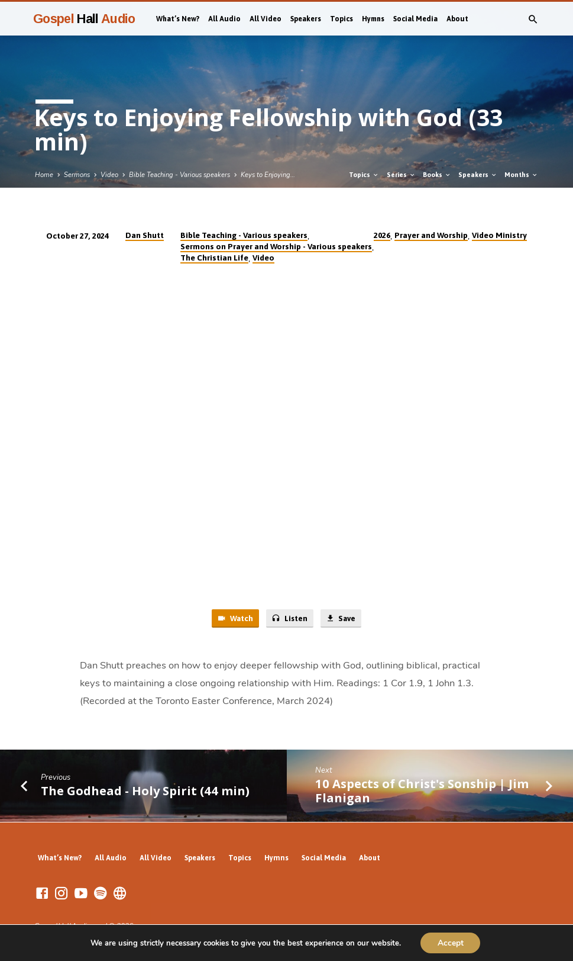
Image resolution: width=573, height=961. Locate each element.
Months (521, 174)
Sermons (77, 175)
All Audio (224, 19)
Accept (451, 942)
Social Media (415, 19)
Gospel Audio (84, 18)
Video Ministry (499, 235)
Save (341, 618)
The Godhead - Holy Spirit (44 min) (145, 791)
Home (44, 175)
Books (437, 174)
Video (109, 175)
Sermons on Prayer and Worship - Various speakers (276, 246)
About (457, 19)
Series (401, 174)
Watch (234, 618)
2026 (382, 235)
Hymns (373, 19)
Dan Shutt (144, 235)
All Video (265, 19)
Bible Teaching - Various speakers (179, 175)
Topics (341, 19)
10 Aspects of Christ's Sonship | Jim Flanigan (422, 790)
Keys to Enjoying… (268, 175)
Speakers (305, 19)
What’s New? (177, 19)
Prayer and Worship (431, 235)
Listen (289, 618)
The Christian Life (214, 257)
